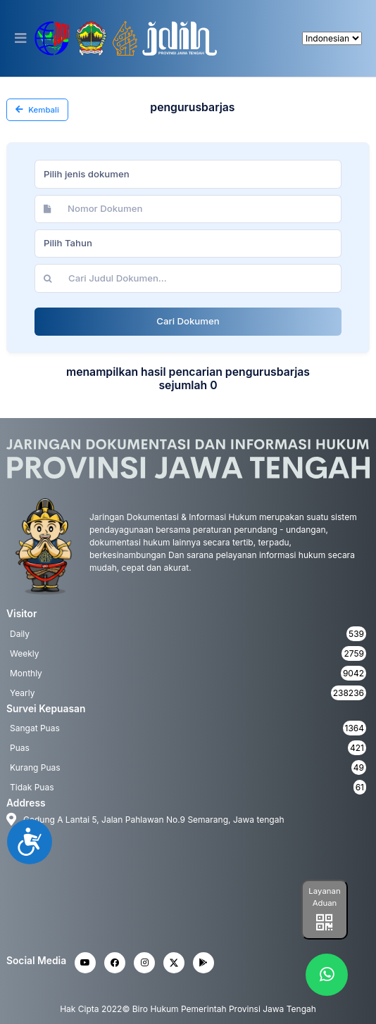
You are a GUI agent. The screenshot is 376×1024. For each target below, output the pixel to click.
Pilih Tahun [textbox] (68, 242)
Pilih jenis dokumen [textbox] (87, 173)
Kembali (37, 110)
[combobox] (188, 174)
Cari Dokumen (187, 321)
